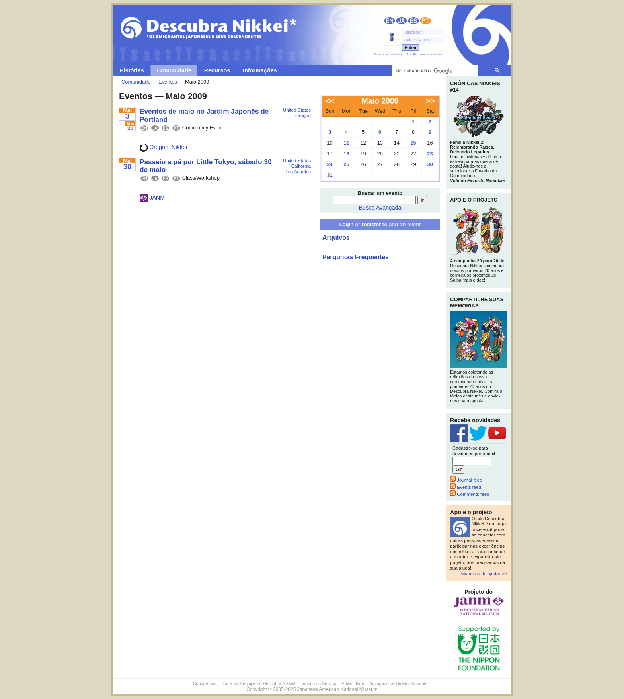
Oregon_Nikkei (163, 147)
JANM (152, 197)
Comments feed (469, 494)
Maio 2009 (380, 100)
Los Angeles (298, 171)
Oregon (303, 115)
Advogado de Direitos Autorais (398, 683)
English (390, 21)
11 (346, 143)
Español (413, 21)
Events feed (465, 487)
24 (329, 164)
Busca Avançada (380, 207)
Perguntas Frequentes (355, 257)
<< (330, 100)
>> (430, 100)
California (301, 165)
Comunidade (174, 70)
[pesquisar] (434, 70)
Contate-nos (204, 683)
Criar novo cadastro (388, 54)
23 (430, 154)
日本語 (402, 21)
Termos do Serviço (318, 683)
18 (346, 154)
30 (430, 164)
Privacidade (352, 683)
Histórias (131, 70)
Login (346, 224)
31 (329, 175)
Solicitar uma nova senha (424, 54)
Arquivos (336, 237)
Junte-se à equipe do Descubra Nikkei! (258, 683)
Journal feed (466, 480)
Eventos (167, 82)
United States (297, 109)
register (371, 224)
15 (413, 143)
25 (346, 164)
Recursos (217, 70)
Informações (260, 70)
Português (425, 21)
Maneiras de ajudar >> (484, 573)
